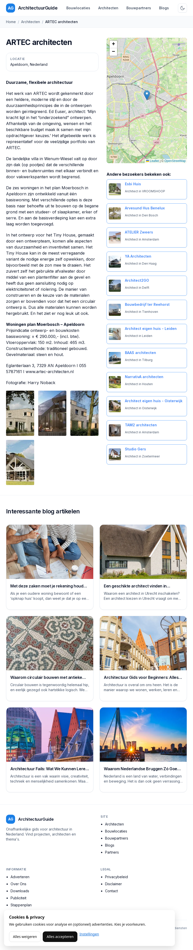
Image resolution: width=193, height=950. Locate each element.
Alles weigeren (25, 936)
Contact (111, 891)
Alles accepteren (60, 936)
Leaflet (152, 161)
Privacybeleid (116, 877)
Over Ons (18, 884)
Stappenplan (21, 905)
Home (11, 22)
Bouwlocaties (78, 8)
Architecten (108, 8)
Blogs (164, 8)
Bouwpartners (138, 8)
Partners (112, 852)
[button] (147, 95)
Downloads (20, 891)
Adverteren (20, 877)
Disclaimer (113, 884)
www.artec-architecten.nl (50, 371)
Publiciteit (18, 898)
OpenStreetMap (175, 161)
